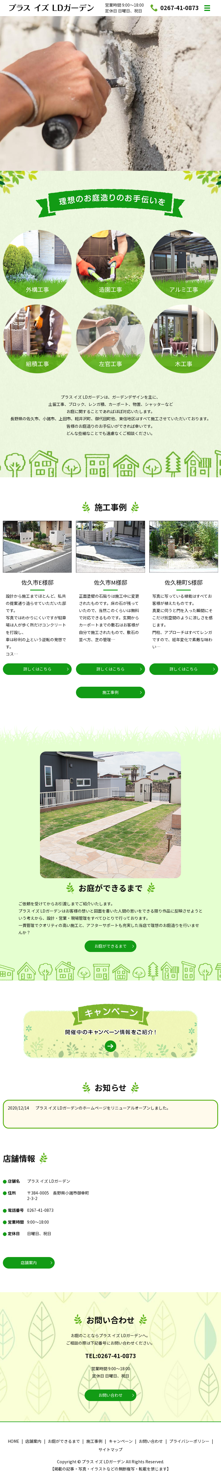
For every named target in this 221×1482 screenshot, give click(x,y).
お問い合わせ (110, 1395)
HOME (13, 1441)
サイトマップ (110, 1449)
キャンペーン (121, 1441)
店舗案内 (29, 1262)
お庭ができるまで (110, 946)
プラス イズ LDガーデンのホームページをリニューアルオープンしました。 (103, 1108)
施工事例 (110, 692)
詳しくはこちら (37, 669)
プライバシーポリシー (189, 1441)
